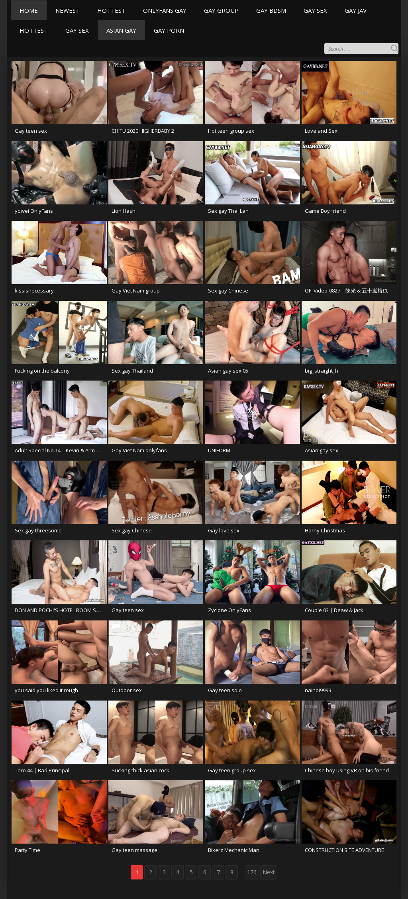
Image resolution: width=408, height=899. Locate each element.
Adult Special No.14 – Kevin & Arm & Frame (65, 450)
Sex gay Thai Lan (228, 210)
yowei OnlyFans (34, 210)
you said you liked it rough (46, 690)
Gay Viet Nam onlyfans (139, 450)
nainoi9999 (318, 690)
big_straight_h (321, 370)
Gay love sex (223, 530)
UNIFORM (219, 450)
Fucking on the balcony (42, 370)
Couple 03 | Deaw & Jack (334, 610)
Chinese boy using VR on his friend (347, 770)
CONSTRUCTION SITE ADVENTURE (344, 850)
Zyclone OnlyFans (229, 610)
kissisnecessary (34, 290)
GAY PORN (169, 30)
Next (269, 872)
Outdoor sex (127, 690)
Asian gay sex (321, 450)
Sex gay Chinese (228, 290)
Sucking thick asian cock (140, 770)
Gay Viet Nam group (136, 290)
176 (252, 872)
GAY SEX (315, 10)
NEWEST (67, 10)
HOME (29, 10)
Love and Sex (321, 130)
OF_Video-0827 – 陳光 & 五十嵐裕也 (346, 290)
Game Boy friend (325, 210)
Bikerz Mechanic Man (233, 850)
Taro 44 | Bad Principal (42, 770)
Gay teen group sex (232, 770)
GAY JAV (356, 10)
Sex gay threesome (38, 530)
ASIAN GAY (121, 30)
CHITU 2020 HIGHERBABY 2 (143, 130)
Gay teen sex (31, 130)
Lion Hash (123, 210)
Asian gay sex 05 (228, 370)
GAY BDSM (271, 10)
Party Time (27, 850)
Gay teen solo (225, 690)
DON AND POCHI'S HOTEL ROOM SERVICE (63, 610)
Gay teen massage (134, 850)
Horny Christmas (325, 530)
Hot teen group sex (231, 130)
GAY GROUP (221, 10)
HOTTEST (111, 10)
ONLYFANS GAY (164, 10)
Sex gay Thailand (132, 370)
